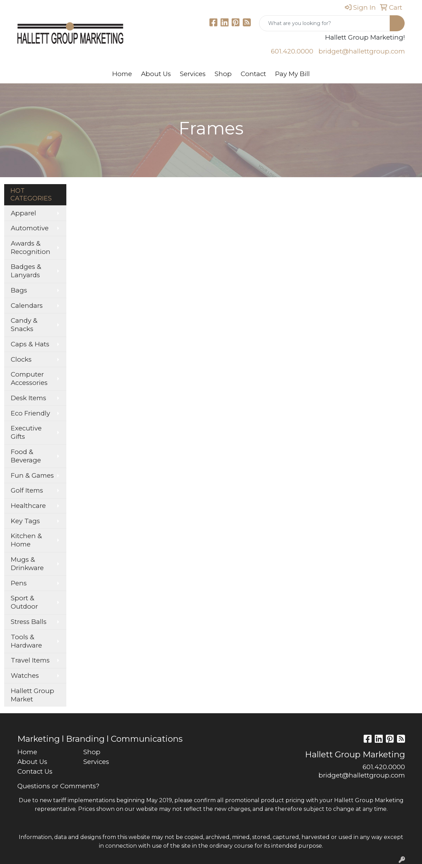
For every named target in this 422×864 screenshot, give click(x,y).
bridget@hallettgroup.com (361, 51)
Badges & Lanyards (26, 271)
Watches (25, 676)
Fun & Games (32, 475)
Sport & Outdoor (24, 602)
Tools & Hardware (26, 641)
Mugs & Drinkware (27, 564)
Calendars (27, 306)
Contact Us (34, 771)
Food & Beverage (26, 456)
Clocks (21, 359)
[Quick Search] (324, 23)
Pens (19, 583)
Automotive (30, 228)
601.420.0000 (292, 51)
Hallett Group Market (32, 695)
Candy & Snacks (24, 324)
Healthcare (28, 506)
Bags (19, 290)
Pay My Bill (292, 74)
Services (193, 74)
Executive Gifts (26, 432)
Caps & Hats (30, 344)
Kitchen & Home (26, 540)
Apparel (23, 213)
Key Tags (25, 521)
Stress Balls (29, 622)
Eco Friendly (30, 413)
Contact (253, 74)
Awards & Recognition (30, 247)
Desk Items (28, 398)
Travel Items (30, 660)
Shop (223, 74)
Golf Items (27, 490)
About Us (156, 74)
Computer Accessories (29, 378)
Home (122, 74)
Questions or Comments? (58, 786)
